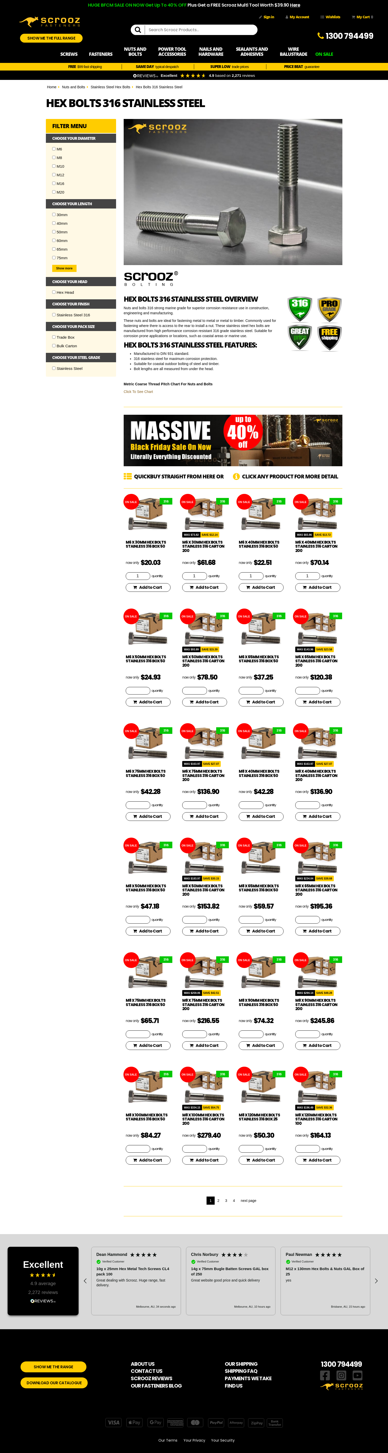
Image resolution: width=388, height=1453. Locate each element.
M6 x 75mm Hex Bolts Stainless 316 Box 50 (145, 773)
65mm (60, 249)
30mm (60, 215)
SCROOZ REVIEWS (151, 1378)
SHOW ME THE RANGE (53, 1367)
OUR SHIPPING (241, 1364)
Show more (64, 268)
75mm (60, 258)
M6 (57, 149)
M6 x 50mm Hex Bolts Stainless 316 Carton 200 (203, 661)
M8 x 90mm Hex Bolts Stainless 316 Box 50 (259, 1002)
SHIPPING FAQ (241, 1371)
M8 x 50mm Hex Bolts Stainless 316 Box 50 (146, 888)
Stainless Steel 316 (71, 315)
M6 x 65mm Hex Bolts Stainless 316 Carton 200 (316, 661)
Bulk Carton (64, 346)
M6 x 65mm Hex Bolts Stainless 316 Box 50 (259, 659)
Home (52, 87)
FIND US (234, 1385)
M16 (58, 183)
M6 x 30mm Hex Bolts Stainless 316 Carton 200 (203, 546)
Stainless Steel (67, 368)
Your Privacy (194, 1440)
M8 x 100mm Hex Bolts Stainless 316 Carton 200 (203, 1119)
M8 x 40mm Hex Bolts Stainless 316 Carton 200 (316, 775)
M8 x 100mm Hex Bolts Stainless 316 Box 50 (147, 1117)
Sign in (266, 16)
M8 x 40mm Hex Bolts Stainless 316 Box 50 (259, 773)
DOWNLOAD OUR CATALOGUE (54, 1383)
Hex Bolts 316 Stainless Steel (159, 87)
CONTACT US (146, 1371)
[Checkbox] (54, 148)
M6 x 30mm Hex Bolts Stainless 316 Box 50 (146, 544)
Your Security (223, 1440)
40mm (60, 223)
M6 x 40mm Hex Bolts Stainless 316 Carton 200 (316, 546)
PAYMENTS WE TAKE (248, 1378)
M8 (57, 157)
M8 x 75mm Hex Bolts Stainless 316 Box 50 (145, 1002)
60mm (60, 240)
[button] (85, 1281)
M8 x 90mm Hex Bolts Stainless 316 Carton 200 (316, 1004)
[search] (140, 29)
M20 (58, 192)
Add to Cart (147, 587)
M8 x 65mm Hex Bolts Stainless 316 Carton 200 (316, 890)
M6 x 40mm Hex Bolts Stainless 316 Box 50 (259, 544)
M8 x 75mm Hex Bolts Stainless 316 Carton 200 (203, 1004)
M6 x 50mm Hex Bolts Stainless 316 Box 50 (146, 659)
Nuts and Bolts (73, 87)
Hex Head (63, 292)
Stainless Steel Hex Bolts (110, 87)
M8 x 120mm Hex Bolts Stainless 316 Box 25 (259, 1117)
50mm (60, 232)
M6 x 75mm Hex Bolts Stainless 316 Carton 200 (203, 775)
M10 (58, 166)
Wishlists (330, 16)
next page (248, 1201)
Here (295, 5)
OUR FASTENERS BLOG (156, 1385)
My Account (297, 16)
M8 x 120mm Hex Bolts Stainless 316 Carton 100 (316, 1119)
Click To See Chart (138, 392)
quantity (157, 576)
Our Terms (167, 1440)
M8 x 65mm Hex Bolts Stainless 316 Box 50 (259, 888)
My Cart (361, 17)
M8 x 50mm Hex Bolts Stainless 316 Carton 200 (203, 890)
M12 (58, 175)
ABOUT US (143, 1364)
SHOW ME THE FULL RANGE (51, 38)
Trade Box (63, 337)
